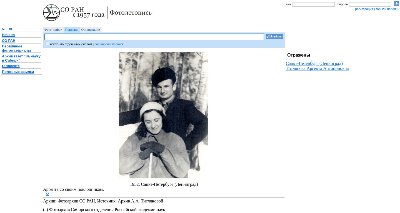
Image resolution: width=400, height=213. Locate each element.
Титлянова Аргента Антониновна (317, 68)
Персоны (71, 29)
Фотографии (53, 29)
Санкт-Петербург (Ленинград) (314, 63)
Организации (90, 29)
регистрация (364, 9)
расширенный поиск (108, 44)
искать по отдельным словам (71, 44)
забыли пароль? (387, 9)
